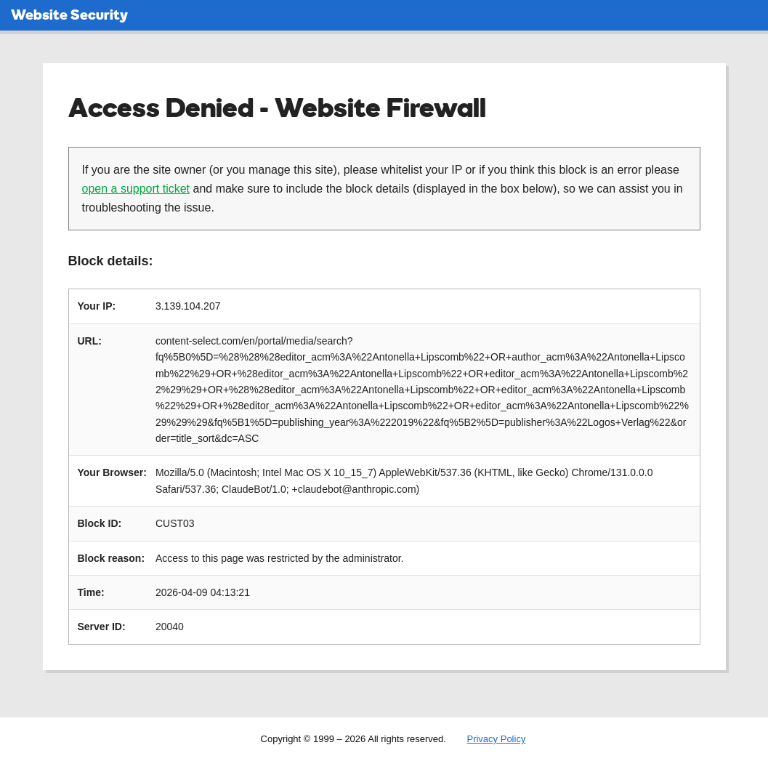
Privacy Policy (495, 738)
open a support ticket (136, 188)
